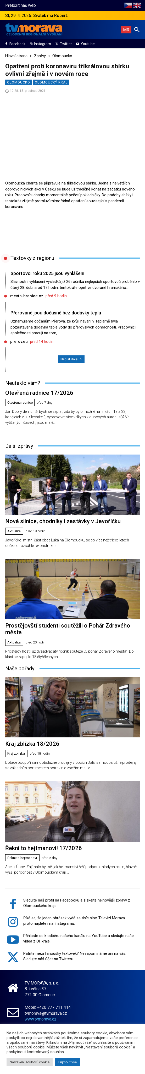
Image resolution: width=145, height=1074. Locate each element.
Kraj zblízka (16, 753)
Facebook (17, 44)
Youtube (88, 44)
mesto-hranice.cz (26, 296)
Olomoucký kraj (51, 82)
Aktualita (14, 531)
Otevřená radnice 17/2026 (39, 393)
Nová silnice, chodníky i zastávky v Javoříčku (63, 521)
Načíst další (71, 359)
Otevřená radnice (20, 402)
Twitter (66, 44)
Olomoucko (62, 55)
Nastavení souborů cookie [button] (29, 1062)
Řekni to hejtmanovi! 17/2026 (43, 848)
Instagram (42, 44)
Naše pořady (19, 668)
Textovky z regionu (32, 258)
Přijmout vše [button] (67, 1062)
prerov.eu (19, 341)
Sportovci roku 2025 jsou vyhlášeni (47, 273)
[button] (137, 29)
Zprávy (40, 55)
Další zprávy (19, 446)
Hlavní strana (16, 55)
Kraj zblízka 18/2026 (32, 744)
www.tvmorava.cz (41, 1019)
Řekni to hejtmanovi (22, 858)
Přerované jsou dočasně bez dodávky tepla (55, 312)
